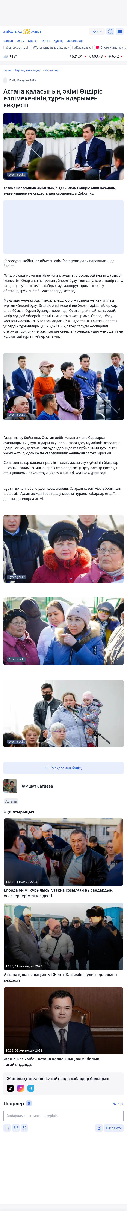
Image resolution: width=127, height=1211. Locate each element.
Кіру (121, 1103)
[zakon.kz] (22, 31)
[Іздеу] (110, 31)
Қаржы (33, 41)
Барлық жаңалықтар (28, 70)
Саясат (8, 41)
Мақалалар (74, 41)
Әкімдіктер (52, 70)
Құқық (58, 41)
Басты (7, 70)
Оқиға (45, 41)
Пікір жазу (113, 1128)
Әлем (21, 41)
